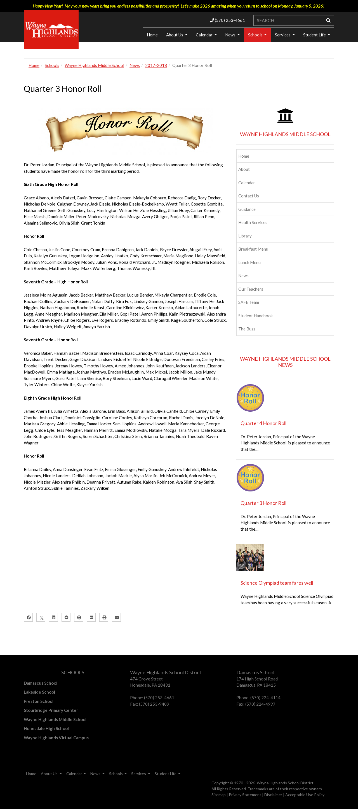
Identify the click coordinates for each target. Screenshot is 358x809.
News (230, 34)
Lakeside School (39, 691)
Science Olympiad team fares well (277, 583)
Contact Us (248, 195)
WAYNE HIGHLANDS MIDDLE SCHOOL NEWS (285, 362)
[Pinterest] (78, 617)
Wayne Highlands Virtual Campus (56, 737)
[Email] (116, 617)
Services (283, 34)
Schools (255, 34)
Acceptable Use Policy (304, 794)
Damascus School (40, 683)
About (244, 169)
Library (245, 235)
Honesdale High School (46, 728)
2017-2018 (156, 65)
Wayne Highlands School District (285, 782)
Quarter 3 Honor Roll (263, 503)
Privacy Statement (245, 794)
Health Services (252, 222)
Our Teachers (250, 289)
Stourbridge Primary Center (51, 710)
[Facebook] (28, 617)
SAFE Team (248, 302)
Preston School (38, 701)
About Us (175, 34)
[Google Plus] (91, 617)
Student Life (315, 34)
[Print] (103, 617)
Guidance (247, 209)
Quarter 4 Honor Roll (263, 423)
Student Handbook (255, 315)
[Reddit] (66, 617)
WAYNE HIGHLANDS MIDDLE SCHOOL (285, 134)
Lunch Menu (249, 262)
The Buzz (246, 328)
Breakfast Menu (253, 248)
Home (152, 34)
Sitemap (218, 794)
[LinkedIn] (53, 617)
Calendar (204, 34)
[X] (40, 617)
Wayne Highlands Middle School (94, 65)
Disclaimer (273, 794)
